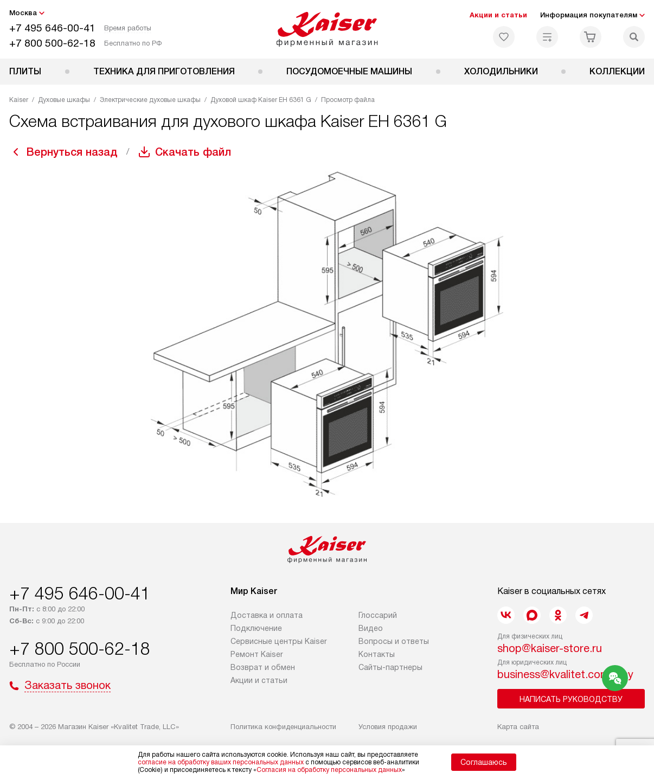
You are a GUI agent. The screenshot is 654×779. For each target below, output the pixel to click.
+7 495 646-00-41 (52, 28)
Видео (370, 628)
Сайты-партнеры (390, 667)
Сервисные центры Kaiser (278, 641)
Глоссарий (377, 615)
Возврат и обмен (262, 667)
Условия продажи (387, 727)
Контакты (376, 654)
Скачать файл (193, 152)
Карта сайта (518, 727)
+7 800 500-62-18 (52, 43)
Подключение (256, 628)
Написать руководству (571, 699)
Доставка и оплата (266, 615)
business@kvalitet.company (565, 674)
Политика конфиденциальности (283, 727)
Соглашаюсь (483, 762)
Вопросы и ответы (393, 641)
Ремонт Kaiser (256, 654)
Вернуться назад (72, 152)
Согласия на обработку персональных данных (329, 770)
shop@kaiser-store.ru (549, 648)
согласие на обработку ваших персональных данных (221, 762)
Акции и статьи (498, 15)
